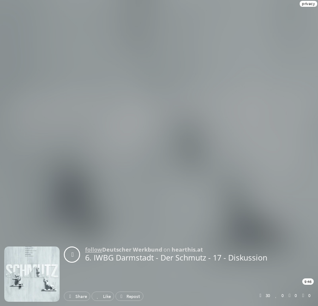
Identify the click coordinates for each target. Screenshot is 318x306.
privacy (308, 3)
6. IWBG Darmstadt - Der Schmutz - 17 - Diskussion (176, 257)
